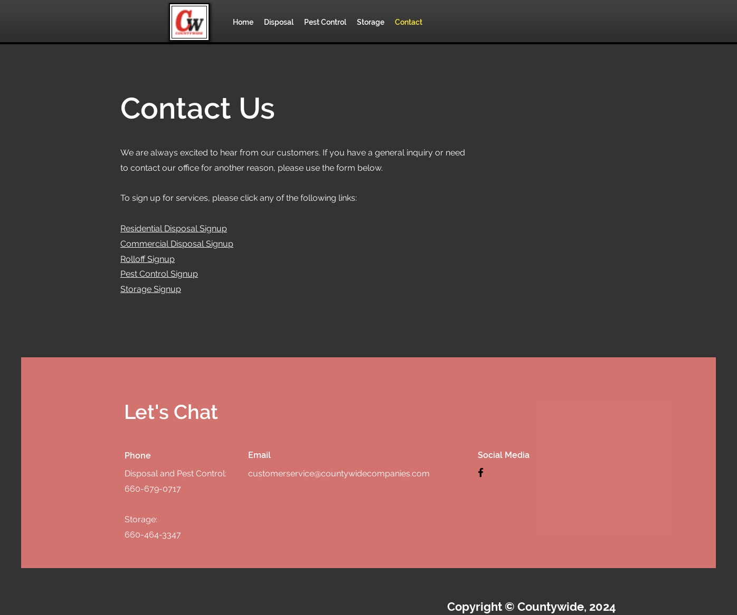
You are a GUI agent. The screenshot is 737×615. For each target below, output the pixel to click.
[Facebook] (481, 472)
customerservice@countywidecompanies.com (339, 473)
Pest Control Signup (159, 274)
